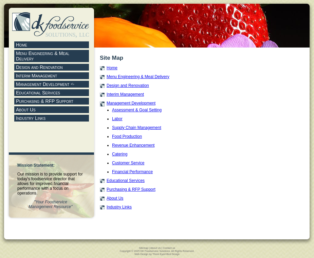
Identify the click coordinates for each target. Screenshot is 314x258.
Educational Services (126, 180)
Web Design (141, 254)
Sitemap (143, 248)
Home (112, 68)
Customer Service (128, 163)
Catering (119, 154)
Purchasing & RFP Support (131, 189)
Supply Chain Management (136, 127)
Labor (117, 118)
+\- (72, 84)
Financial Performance (132, 171)
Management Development (43, 84)
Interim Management (125, 94)
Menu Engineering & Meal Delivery (138, 76)
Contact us (169, 248)
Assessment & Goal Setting (137, 110)
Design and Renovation (128, 85)
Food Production (127, 136)
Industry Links (119, 207)
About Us (115, 198)
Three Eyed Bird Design (166, 254)
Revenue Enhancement (133, 145)
